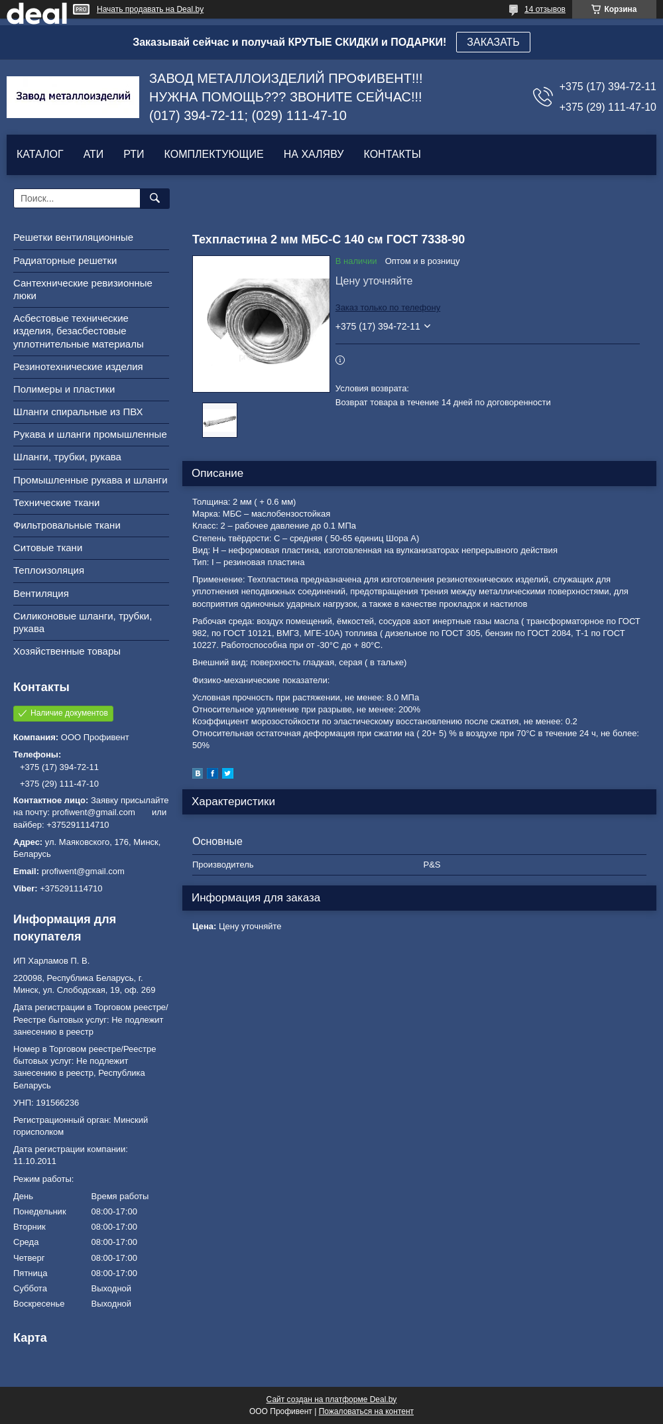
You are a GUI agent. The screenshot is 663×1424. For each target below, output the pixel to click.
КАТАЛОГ (40, 154)
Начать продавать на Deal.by (150, 9)
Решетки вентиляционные (73, 237)
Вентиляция (41, 593)
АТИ (94, 154)
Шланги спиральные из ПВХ (78, 411)
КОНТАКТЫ (391, 154)
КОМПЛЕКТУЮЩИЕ (214, 154)
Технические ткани (56, 502)
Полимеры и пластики (64, 389)
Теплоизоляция (48, 570)
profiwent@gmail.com (83, 871)
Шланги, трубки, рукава (67, 456)
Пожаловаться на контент (366, 1411)
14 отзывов (545, 9)
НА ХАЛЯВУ (314, 154)
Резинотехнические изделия (78, 366)
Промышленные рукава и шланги (90, 479)
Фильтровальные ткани (67, 525)
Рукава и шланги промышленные (90, 434)
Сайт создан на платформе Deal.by (332, 1399)
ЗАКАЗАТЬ (493, 42)
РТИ (133, 154)
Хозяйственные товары (67, 651)
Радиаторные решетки (65, 260)
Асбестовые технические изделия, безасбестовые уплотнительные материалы (78, 330)
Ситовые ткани (47, 547)
